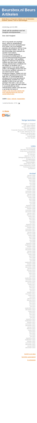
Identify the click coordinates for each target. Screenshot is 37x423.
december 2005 (30, 193)
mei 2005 (32, 182)
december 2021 (30, 325)
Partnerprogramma (29, 167)
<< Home (5, 111)
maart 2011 (31, 284)
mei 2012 (32, 297)
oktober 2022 (31, 341)
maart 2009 (31, 254)
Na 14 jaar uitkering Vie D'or (26, 131)
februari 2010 (31, 270)
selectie (14, 99)
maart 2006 (31, 197)
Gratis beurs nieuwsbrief (27, 151)
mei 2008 (32, 238)
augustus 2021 (30, 319)
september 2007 (30, 226)
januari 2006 (31, 194)
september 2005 (30, 188)
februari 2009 (31, 253)
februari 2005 (31, 177)
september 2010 (30, 278)
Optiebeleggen (30, 162)
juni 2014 (32, 305)
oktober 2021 (31, 322)
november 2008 (30, 248)
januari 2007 (31, 213)
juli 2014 (32, 306)
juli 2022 (32, 336)
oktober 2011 (31, 292)
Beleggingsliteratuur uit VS (27, 157)
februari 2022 (31, 328)
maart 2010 (31, 272)
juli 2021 (32, 317)
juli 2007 (32, 223)
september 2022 (30, 339)
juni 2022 (32, 335)
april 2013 (32, 302)
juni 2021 (32, 316)
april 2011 (32, 286)
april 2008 (32, 237)
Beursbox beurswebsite (28, 149)
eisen (9, 99)
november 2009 (30, 265)
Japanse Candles (29, 156)
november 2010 (30, 279)
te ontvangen (31, 360)
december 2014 (30, 309)
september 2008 (30, 245)
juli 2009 (32, 260)
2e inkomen (31, 154)
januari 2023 (31, 346)
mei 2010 (32, 275)
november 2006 (30, 210)
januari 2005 (31, 175)
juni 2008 (32, 240)
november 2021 (30, 324)
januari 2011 (31, 283)
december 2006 (30, 212)
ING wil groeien (30, 135)
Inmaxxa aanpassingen (28, 133)
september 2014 (30, 308)
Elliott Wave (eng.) (29, 164)
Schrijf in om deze (30, 354)
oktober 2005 (31, 189)
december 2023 (30, 347)
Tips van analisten (29, 128)
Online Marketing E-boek (27, 165)
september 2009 (30, 262)
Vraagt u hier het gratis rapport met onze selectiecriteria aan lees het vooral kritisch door (13, 92)
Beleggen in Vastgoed (28, 123)
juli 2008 (32, 242)
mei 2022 (32, 333)
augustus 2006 (30, 205)
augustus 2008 (30, 243)
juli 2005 (32, 185)
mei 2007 (32, 219)
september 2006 (30, 207)
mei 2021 (32, 314)
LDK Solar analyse (29, 125)
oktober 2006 (31, 208)
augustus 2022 (30, 338)
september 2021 (30, 321)
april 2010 (32, 273)
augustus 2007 (30, 224)
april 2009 (32, 256)
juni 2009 (32, 259)
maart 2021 (31, 311)
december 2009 (30, 267)
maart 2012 (31, 295)
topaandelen (21, 99)
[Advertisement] (28, 392)
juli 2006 (32, 204)
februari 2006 (31, 196)
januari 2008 (31, 232)
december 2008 (30, 249)
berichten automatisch (29, 357)
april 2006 (32, 199)
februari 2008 (31, 234)
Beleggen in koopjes (28, 160)
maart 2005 (31, 178)
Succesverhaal (30, 148)
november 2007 (30, 229)
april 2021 (32, 313)
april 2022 (32, 332)
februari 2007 (31, 215)
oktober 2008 (31, 246)
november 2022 (30, 343)
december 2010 (30, 281)
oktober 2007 (31, 227)
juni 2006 (32, 202)
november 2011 (30, 294)
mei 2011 (32, 287)
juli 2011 (32, 291)
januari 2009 (31, 251)
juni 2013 (32, 303)
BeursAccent (31, 153)
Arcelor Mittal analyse (28, 127)
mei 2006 (32, 200)
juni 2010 (32, 276)
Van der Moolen (30, 138)
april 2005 (32, 180)
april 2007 (32, 218)
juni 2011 (32, 289)
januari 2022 (31, 327)
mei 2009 (32, 257)
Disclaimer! (31, 168)
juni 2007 (32, 221)
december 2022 (30, 344)
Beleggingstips (30, 159)
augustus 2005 (30, 186)
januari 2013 (31, 298)
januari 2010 (31, 268)
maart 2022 (31, 330)
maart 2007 (31, 216)
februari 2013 (31, 300)
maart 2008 (31, 235)
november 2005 (30, 191)
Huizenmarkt (31, 136)
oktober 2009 (31, 264)
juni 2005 (32, 183)
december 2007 (30, 230)
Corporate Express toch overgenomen (23, 130)
